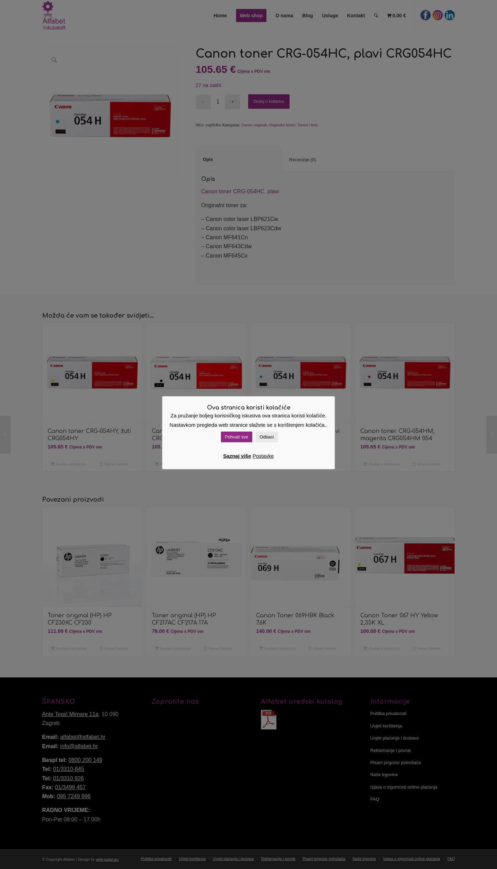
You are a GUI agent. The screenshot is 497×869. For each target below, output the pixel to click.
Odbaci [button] (267, 437)
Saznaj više (237, 456)
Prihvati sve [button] (236, 437)
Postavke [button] (263, 456)
